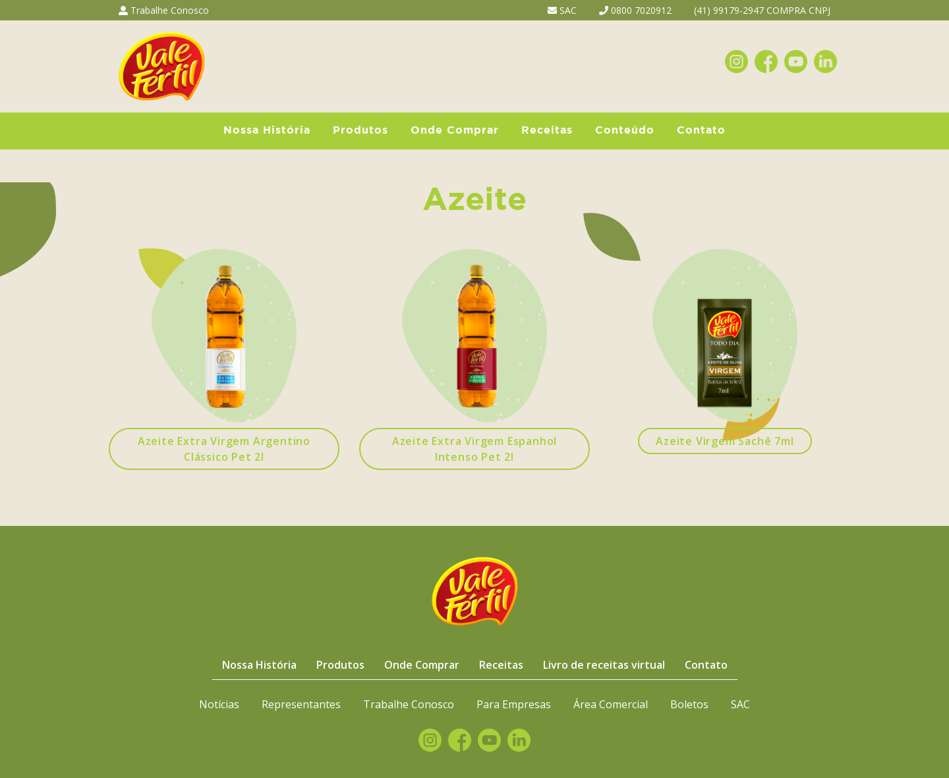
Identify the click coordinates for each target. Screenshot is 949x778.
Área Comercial (610, 704)
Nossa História (266, 131)
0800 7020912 (635, 10)
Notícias (219, 704)
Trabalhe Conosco (164, 10)
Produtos (360, 131)
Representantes (301, 704)
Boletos (689, 704)
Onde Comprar (455, 131)
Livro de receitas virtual (604, 665)
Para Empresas (513, 704)
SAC (562, 10)
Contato (701, 131)
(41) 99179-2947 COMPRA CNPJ (762, 10)
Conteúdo (624, 131)
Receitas (547, 131)
